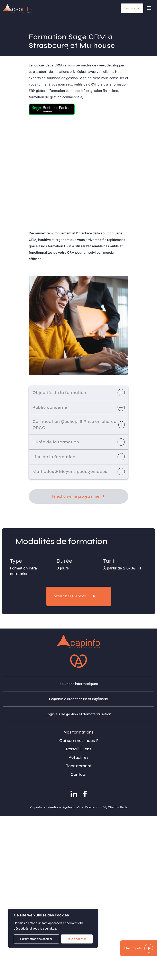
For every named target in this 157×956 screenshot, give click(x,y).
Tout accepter (76, 939)
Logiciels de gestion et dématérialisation (78, 714)
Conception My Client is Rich (106, 807)
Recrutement (78, 765)
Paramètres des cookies (36, 939)
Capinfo (36, 807)
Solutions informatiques (78, 684)
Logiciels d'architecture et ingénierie (78, 699)
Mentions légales (59, 807)
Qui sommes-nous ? (78, 740)
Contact (79, 774)
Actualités (79, 757)
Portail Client (78, 749)
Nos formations (79, 732)
